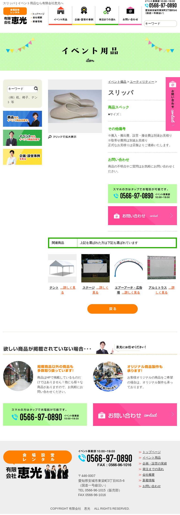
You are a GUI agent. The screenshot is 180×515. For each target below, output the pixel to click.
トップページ (151, 453)
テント (54, 288)
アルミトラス (158, 288)
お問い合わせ (151, 487)
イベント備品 (117, 82)
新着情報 (148, 481)
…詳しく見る (131, 293)
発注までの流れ (153, 470)
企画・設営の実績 (154, 464)
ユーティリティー (142, 82)
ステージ (88, 288)
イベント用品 (151, 458)
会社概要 (148, 475)
